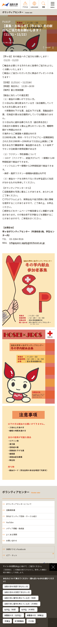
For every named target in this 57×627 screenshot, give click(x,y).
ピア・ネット (11, 555)
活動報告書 (10, 510)
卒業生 (7, 621)
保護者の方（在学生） (13, 615)
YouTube (9, 522)
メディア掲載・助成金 (15, 528)
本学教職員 (19, 621)
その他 (31, 621)
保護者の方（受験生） (36, 615)
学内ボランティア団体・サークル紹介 (21, 516)
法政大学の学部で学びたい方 (16, 586)
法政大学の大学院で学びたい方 (17, 592)
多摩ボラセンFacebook (16, 549)
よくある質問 (11, 534)
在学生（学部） (10, 609)
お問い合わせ (11, 540)
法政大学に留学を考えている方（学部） (20, 598)
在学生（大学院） (28, 609)
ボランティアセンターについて (18, 504)
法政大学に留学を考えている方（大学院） (21, 603)
